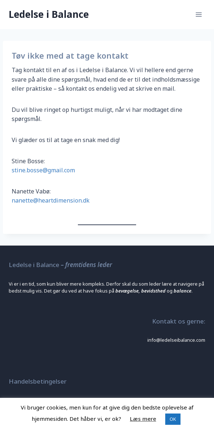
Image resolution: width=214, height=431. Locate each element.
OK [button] (173, 419)
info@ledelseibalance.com (176, 340)
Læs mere (143, 418)
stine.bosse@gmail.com (43, 170)
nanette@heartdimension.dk (51, 200)
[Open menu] (198, 14)
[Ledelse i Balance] (49, 14)
